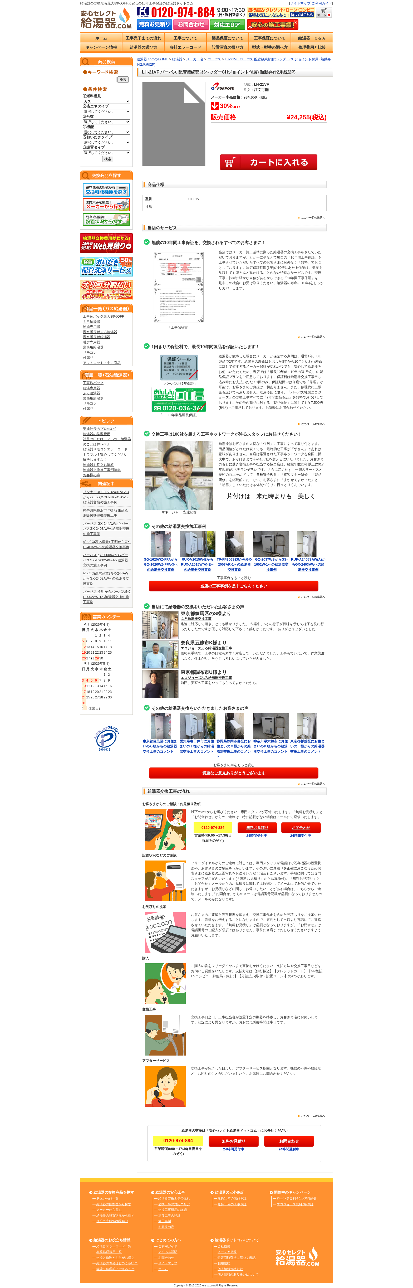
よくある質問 (167, 1252)
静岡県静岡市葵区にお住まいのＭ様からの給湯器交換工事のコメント (234, 746)
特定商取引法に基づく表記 (236, 1258)
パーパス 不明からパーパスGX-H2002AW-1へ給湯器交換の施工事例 (107, 597)
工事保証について (270, 38)
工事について (185, 38)
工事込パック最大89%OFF (103, 316)
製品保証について (227, 38)
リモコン (90, 352)
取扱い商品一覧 (107, 1198)
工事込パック (93, 383)
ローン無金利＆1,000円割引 (296, 1198)
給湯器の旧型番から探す (113, 1204)
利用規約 (224, 1263)
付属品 (88, 357)
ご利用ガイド (322, 3)
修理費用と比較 (312, 47)
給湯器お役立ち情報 (98, 465)
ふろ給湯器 (91, 322)
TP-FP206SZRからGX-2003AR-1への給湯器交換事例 (234, 564)
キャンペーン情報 (101, 47)
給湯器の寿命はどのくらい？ (116, 1263)
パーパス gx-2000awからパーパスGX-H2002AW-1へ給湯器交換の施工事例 (105, 560)
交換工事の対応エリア (174, 1204)
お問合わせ (166, 1258)
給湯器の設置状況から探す (115, 1215)
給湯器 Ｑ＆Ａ (312, 38)
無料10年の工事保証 (232, 1204)
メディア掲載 (227, 1252)
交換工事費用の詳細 (172, 1210)
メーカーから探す (109, 1210)
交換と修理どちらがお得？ (115, 1258)
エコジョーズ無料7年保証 (295, 1204)
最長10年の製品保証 (232, 1198)
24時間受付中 (256, 836)
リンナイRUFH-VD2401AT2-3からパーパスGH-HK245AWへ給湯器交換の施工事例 (106, 497)
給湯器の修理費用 (96, 434)
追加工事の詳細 (169, 1215)
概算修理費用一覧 (109, 1252)
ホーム (101, 38)
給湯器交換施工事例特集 (102, 470)
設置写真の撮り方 (227, 47)
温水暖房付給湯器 (96, 337)
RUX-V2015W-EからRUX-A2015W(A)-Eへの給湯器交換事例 (197, 564)
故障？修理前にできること (115, 1269)
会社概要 (224, 1246)
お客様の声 (91, 475)
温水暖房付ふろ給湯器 (100, 332)
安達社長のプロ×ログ (99, 429)
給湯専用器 (91, 327)
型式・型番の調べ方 (270, 47)
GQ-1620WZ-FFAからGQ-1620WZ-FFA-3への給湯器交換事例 (161, 564)
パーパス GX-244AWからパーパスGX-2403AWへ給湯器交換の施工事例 (106, 529)
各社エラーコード (185, 47)
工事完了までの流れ (143, 38)
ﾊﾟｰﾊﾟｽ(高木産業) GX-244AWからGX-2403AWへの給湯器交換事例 (106, 578)
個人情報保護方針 (230, 1269)
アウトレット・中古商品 (102, 363)
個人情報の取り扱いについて (238, 1274)
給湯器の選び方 (143, 47)
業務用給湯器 (93, 347)
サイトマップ (300, 3)
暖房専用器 (91, 342)
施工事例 (164, 1221)
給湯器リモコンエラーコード (105, 449)
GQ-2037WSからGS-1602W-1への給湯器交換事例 (271, 564)
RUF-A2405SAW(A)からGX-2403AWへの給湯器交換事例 (308, 564)
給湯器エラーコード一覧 (113, 1246)
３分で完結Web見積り (112, 1221)
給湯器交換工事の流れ (174, 1198)
